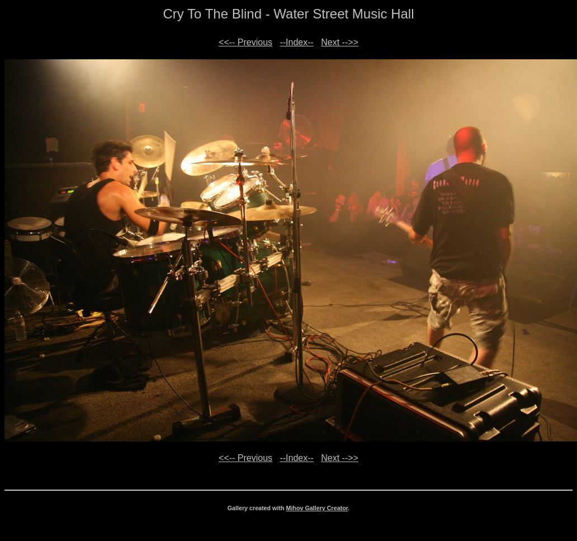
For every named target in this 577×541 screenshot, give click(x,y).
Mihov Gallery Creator (317, 508)
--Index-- (296, 42)
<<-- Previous (245, 42)
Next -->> (339, 42)
